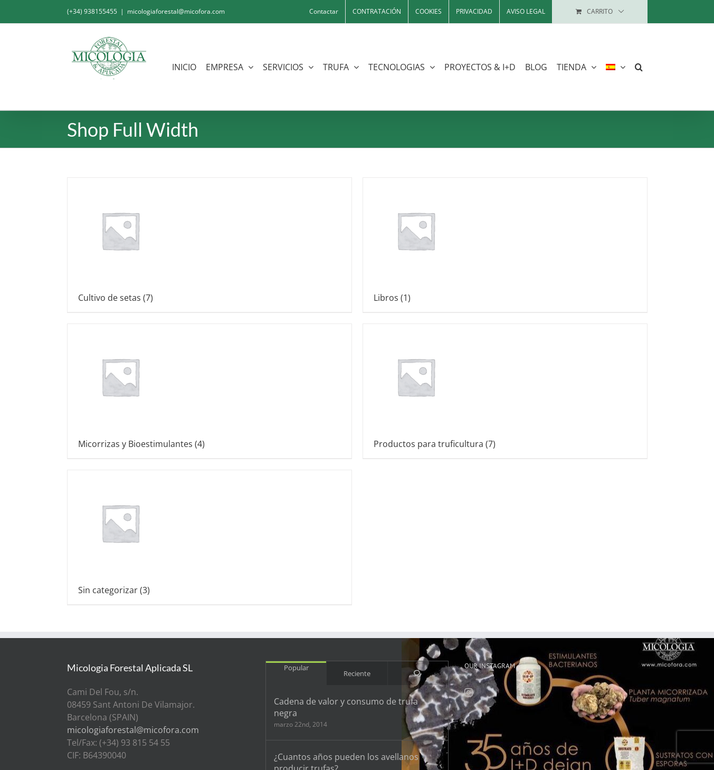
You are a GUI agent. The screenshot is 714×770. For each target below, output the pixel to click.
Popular (296, 667)
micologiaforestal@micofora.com (176, 11)
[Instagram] (468, 692)
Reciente (357, 673)
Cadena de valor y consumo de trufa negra (346, 707)
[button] (639, 67)
